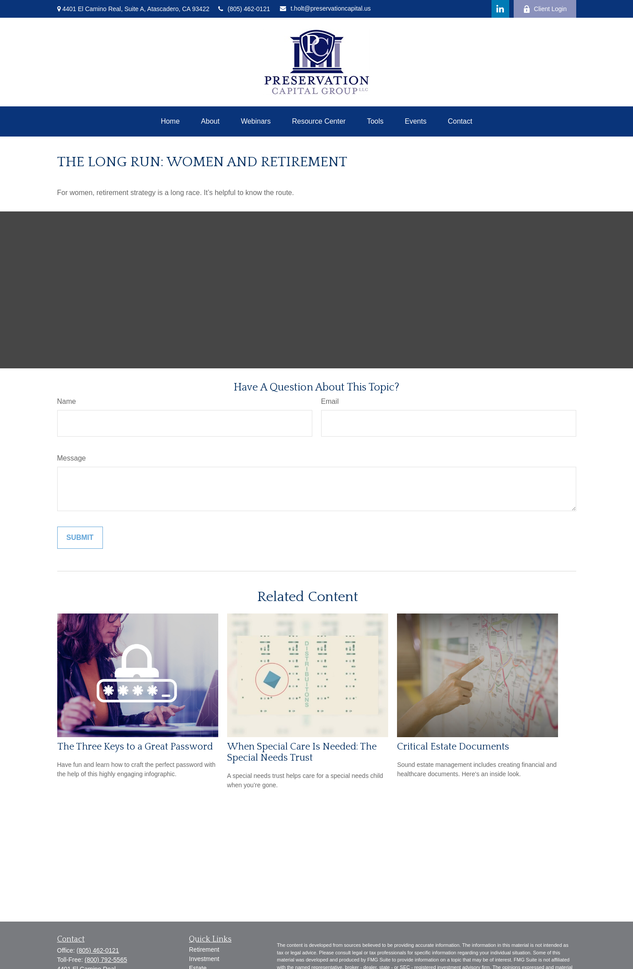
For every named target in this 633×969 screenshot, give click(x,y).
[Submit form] (80, 538)
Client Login (545, 9)
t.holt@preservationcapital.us (325, 8)
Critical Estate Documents (453, 746)
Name (66, 401)
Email (330, 401)
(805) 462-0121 (244, 8)
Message (71, 458)
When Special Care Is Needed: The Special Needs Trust (302, 752)
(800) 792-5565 (106, 959)
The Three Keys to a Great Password (135, 746)
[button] (170, 121)
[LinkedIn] (500, 9)
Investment (204, 958)
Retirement (204, 949)
